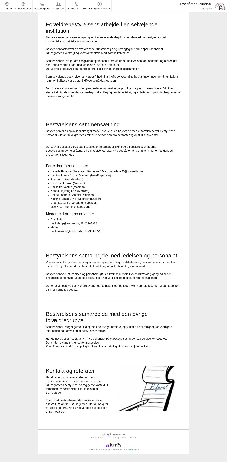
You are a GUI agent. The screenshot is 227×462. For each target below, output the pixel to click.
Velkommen (7, 6)
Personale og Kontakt (76, 6)
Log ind (207, 8)
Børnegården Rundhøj (194, 4)
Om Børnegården (23, 6)
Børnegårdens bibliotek (99, 6)
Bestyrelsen (58, 6)
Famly (130, 449)
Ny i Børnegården (42, 6)
